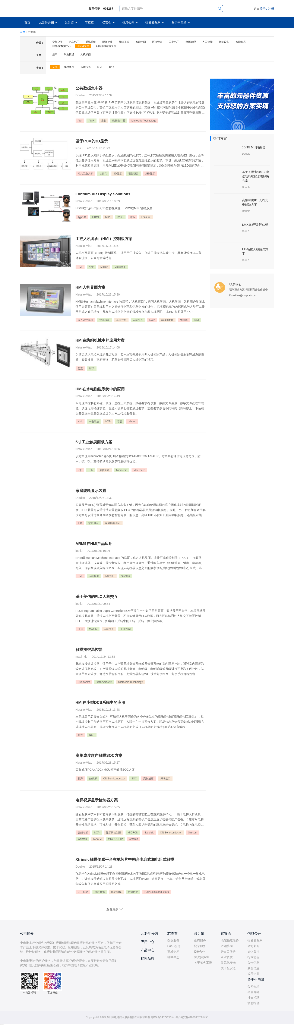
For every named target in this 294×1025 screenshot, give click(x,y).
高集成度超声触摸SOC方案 (99, 755)
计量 (103, 120)
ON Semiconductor (114, 778)
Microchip (119, 266)
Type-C (82, 217)
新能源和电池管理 (106, 46)
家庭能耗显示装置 (91, 491)
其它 (111, 67)
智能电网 (141, 41)
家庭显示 (93, 523)
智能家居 (240, 41)
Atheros (133, 839)
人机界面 (85, 54)
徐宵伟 (103, 173)
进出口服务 (228, 951)
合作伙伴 (85, 67)
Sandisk (149, 832)
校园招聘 (253, 1003)
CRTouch (83, 891)
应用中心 (147, 942)
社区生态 (173, 957)
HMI (80, 266)
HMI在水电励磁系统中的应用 (100, 389)
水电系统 (94, 421)
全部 (54, 67)
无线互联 (124, 41)
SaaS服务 (174, 946)
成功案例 (69, 67)
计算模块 (104, 319)
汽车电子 (74, 41)
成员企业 (253, 973)
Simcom (192, 832)
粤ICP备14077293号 (162, 1017)
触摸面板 (104, 470)
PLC (80, 629)
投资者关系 (153, 22)
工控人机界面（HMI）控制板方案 (104, 239)
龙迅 (132, 217)
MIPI (108, 217)
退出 (257, 8)
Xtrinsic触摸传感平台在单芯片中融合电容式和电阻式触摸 (125, 859)
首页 (27, 22)
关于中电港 (179, 22)
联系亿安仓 (228, 962)
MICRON (133, 832)
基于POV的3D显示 (92, 141)
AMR (91, 120)
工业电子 (174, 41)
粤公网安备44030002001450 (192, 1017)
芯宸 (80, 368)
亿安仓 (107, 22)
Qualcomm (167, 319)
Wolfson (82, 839)
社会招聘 (253, 997)
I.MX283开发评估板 (255, 224)
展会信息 (253, 968)
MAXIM (93, 629)
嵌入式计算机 (85, 319)
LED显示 (150, 173)
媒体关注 (253, 951)
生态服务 (200, 940)
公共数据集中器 (89, 88)
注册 (271, 8)
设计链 (70, 22)
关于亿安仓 (228, 968)
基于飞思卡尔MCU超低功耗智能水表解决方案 (256, 176)
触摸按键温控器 (89, 649)
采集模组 (69, 54)
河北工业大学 (85, 173)
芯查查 (89, 22)
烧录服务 (200, 946)
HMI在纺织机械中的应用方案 (100, 340)
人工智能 (207, 41)
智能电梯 (83, 832)
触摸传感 (133, 891)
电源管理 (191, 41)
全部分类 (57, 41)
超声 (80, 778)
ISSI (196, 319)
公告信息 (253, 962)
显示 (54, 54)
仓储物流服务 (230, 940)
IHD (80, 523)
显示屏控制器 (113, 832)
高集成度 (148, 778)
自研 (99, 67)
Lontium (146, 217)
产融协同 (227, 946)
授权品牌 (147, 958)
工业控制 (121, 319)
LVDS (120, 217)
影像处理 (107, 41)
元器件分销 (47, 22)
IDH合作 (199, 951)
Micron (104, 266)
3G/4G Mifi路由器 (253, 147)
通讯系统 (91, 41)
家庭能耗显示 (112, 523)
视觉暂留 (133, 173)
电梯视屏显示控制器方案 (97, 800)
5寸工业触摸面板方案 (94, 442)
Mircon (183, 319)
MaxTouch (139, 470)
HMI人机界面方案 (91, 287)
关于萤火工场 (203, 962)
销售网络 (253, 992)
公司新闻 (253, 946)
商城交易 (173, 951)
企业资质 (227, 957)
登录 (263, 8)
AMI (80, 120)
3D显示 (118, 173)
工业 (90, 470)
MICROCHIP (115, 839)
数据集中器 (118, 120)
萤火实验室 (201, 957)
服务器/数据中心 (61, 46)
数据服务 (173, 940)
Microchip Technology (144, 120)
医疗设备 (157, 41)
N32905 (109, 576)
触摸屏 (93, 778)
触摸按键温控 (104, 682)
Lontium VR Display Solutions (103, 194)
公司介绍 (253, 986)
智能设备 (224, 41)
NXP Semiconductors (157, 891)
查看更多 (112, 909)
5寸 (80, 470)
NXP (91, 266)
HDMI (95, 217)
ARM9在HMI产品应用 (94, 544)
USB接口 (165, 778)
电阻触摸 (116, 891)
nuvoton (125, 576)
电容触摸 (100, 891)
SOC (134, 778)
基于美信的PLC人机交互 (97, 596)
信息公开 (128, 22)
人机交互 (138, 319)
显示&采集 (83, 46)
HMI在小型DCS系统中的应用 (100, 702)
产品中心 (147, 950)
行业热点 (253, 957)
